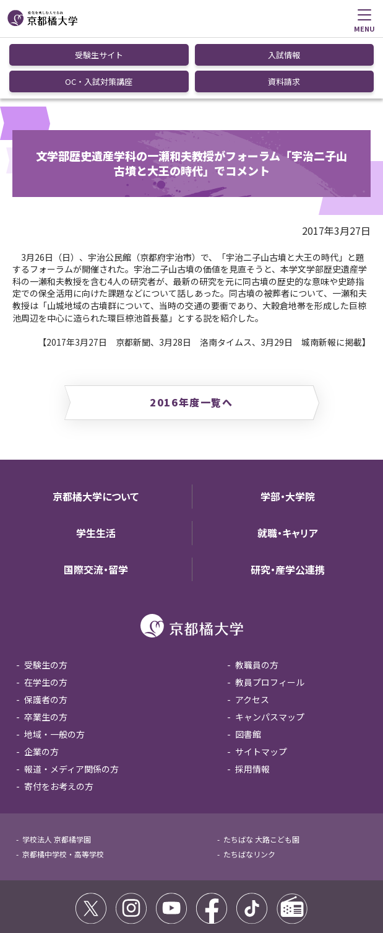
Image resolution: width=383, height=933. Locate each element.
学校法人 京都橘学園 (56, 777)
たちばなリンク (249, 792)
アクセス (252, 637)
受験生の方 (45, 603)
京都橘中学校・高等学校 (63, 792)
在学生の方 (45, 620)
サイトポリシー (42, 890)
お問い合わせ (271, 890)
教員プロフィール (269, 620)
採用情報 (252, 707)
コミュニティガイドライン (123, 890)
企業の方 (41, 689)
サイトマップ (261, 689)
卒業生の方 (45, 655)
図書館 (248, 672)
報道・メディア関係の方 (71, 707)
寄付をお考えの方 (58, 724)
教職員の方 (256, 603)
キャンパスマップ (269, 655)
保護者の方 (45, 637)
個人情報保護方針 (208, 890)
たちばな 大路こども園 (261, 777)
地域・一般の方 (54, 672)
